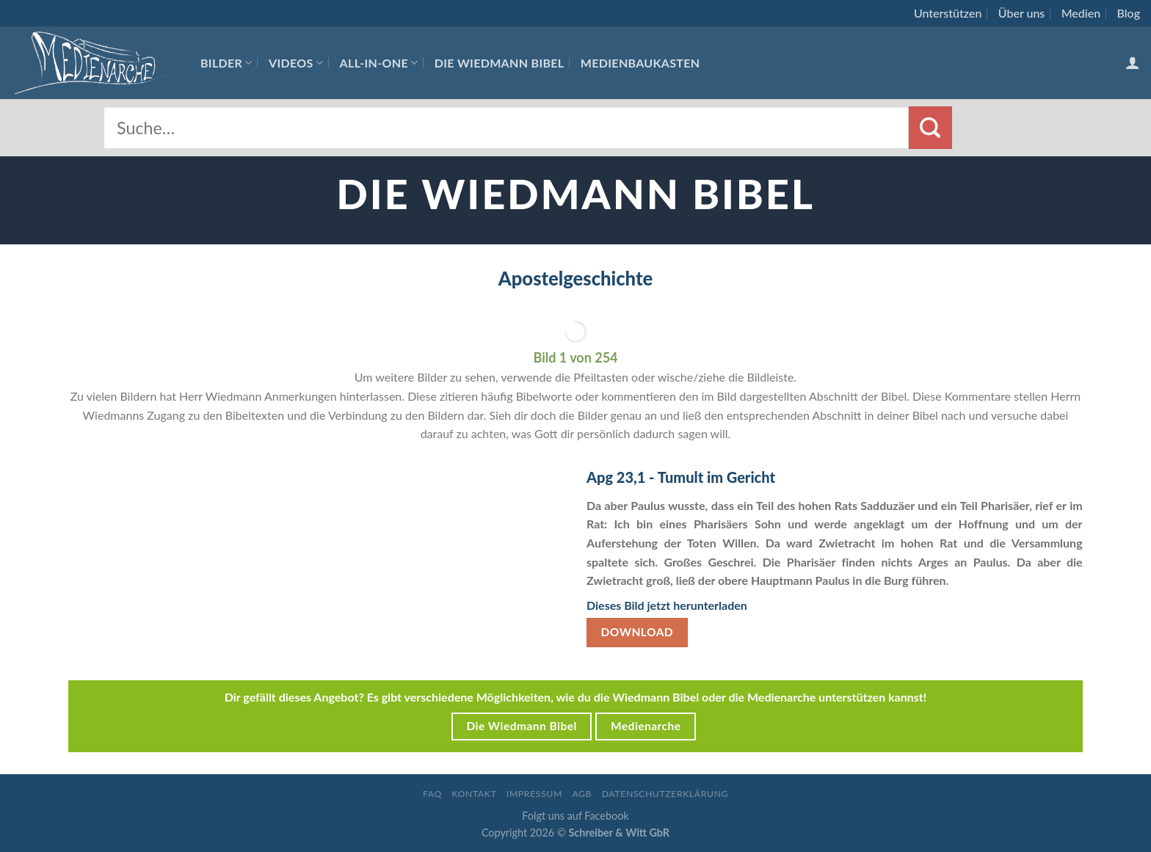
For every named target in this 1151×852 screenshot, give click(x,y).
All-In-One (379, 63)
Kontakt (473, 793)
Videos (296, 63)
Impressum (534, 793)
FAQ (432, 793)
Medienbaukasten (640, 63)
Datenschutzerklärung (665, 793)
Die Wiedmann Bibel (499, 63)
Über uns (1021, 13)
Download (637, 631)
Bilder (226, 63)
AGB (582, 793)
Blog (1128, 13)
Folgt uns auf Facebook (575, 815)
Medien (1080, 13)
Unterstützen (947, 13)
